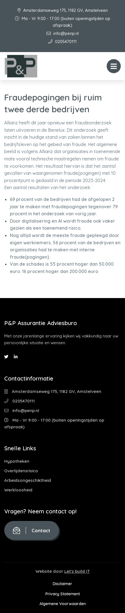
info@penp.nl (63, 33)
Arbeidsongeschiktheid (27, 480)
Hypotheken (16, 461)
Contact (31, 530)
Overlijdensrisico (21, 470)
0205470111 (62, 41)
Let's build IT (77, 571)
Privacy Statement (62, 593)
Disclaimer (62, 583)
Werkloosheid (18, 490)
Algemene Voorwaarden (63, 603)
